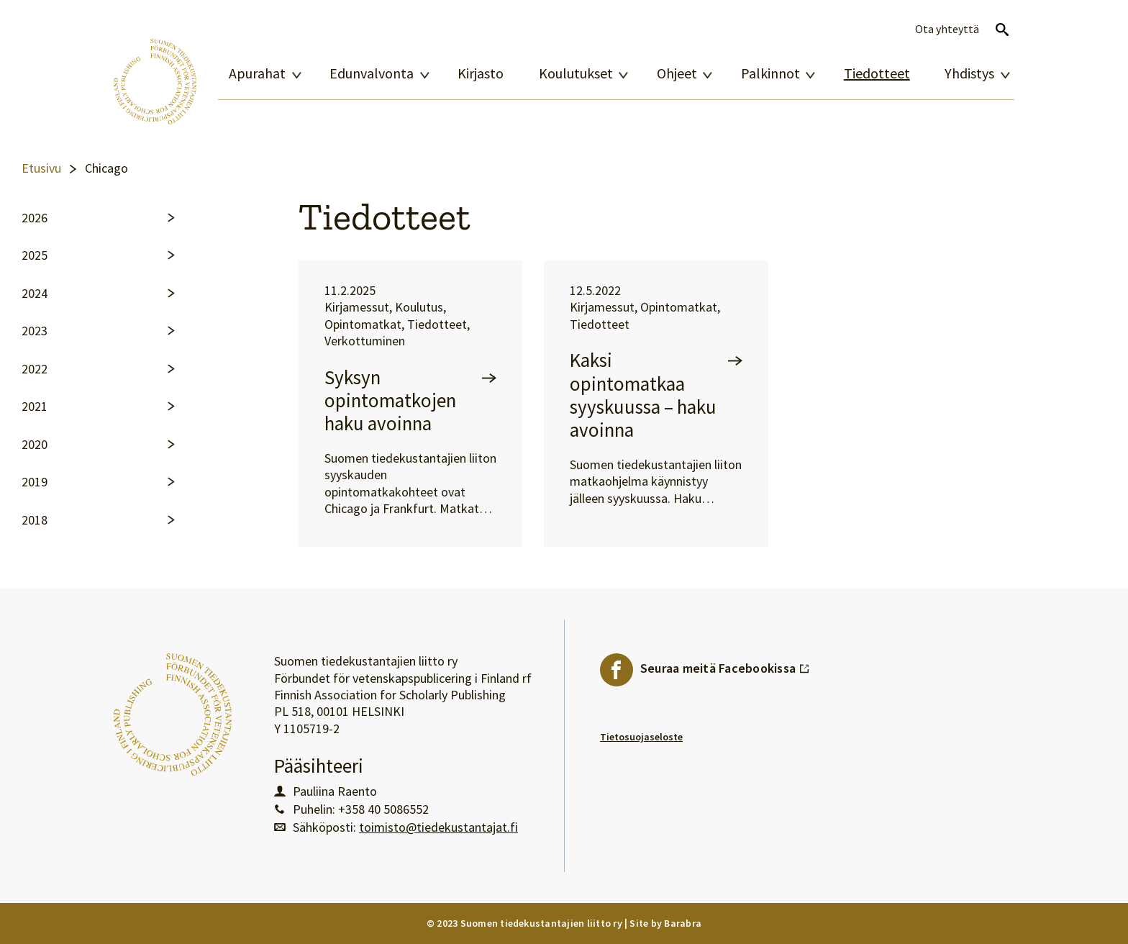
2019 (34, 482)
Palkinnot (770, 73)
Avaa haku (1002, 29)
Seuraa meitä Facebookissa (725, 664)
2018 (34, 520)
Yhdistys (969, 73)
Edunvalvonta (371, 73)
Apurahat (257, 73)
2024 (34, 293)
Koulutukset (576, 73)
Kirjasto (481, 73)
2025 (34, 255)
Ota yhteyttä (947, 29)
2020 (34, 445)
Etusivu (41, 168)
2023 (34, 331)
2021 (34, 406)
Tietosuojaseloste (641, 736)
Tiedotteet (877, 73)
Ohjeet (677, 73)
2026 (34, 218)
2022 (34, 369)
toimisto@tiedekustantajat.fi (438, 827)
